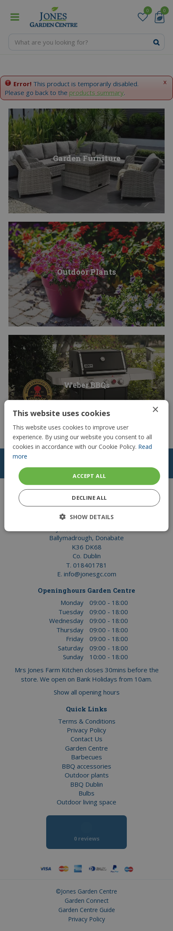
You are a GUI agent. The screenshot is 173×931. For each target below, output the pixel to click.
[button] (87, 517)
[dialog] (86, 465)
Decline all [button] (89, 497)
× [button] (155, 409)
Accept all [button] (89, 476)
